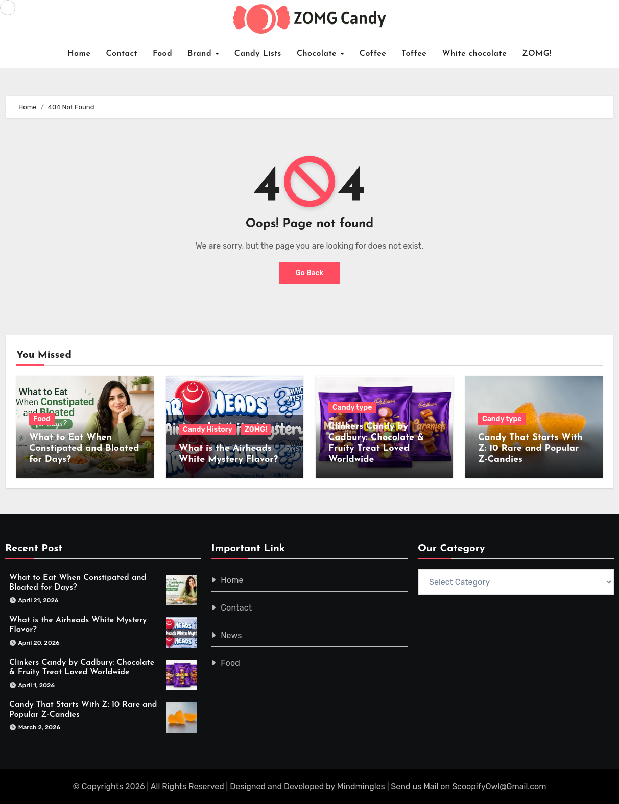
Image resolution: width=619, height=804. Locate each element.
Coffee (373, 54)
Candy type (352, 407)
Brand (201, 54)
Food (162, 54)
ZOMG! (537, 54)
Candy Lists (257, 54)
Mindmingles (361, 786)
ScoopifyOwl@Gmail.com (499, 786)
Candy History (207, 429)
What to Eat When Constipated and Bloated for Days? (84, 449)
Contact (121, 54)
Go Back (310, 273)
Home (79, 54)
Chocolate (318, 54)
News (231, 636)
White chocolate (474, 54)
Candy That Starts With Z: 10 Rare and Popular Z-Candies (530, 449)
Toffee (413, 54)
